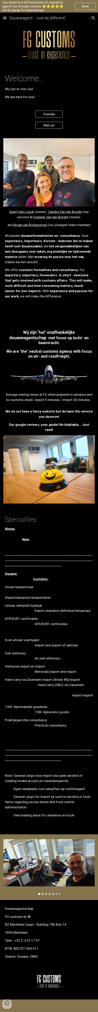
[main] (48, 86)
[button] (4, 18)
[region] (49, 6)
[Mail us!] (49, 125)
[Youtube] (49, 114)
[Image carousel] (48, 867)
